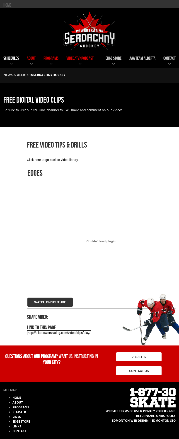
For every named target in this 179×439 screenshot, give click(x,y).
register (19, 412)
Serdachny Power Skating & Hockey (89, 29)
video (16, 417)
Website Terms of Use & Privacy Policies (137, 411)
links (16, 426)
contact (169, 58)
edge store (113, 58)
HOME (7, 4)
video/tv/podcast (80, 58)
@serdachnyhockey (47, 75)
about (31, 58)
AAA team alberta (142, 58)
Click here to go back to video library (52, 160)
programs (51, 58)
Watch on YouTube (50, 302)
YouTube (39, 110)
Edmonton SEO (164, 421)
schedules (11, 58)
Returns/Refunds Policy (156, 416)
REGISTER (138, 357)
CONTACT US (139, 371)
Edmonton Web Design (130, 421)
